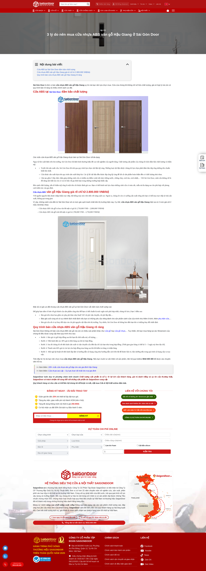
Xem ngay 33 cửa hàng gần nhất (63, 519)
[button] (5, 548)
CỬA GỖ (52, 10)
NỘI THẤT (143, 10)
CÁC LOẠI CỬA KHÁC (106, 10)
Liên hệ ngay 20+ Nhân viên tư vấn (94, 519)
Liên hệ (158, 4)
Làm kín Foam (110, 446)
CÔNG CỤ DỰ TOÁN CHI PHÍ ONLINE (139, 418)
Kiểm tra (147, 452)
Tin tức (142, 4)
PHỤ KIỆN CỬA (126, 10)
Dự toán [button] (202, 166)
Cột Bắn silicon (143, 446)
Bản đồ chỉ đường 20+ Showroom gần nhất (139, 397)
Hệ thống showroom (120, 4)
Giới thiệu (133, 4)
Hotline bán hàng (103, 4)
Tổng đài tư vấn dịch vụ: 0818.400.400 (79, 524)
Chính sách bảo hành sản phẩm (117, 552)
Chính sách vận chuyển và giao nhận (119, 561)
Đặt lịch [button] (202, 158)
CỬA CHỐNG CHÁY (84, 10)
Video (150, 4)
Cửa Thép (66, 10)
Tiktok (145, 556)
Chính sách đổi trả (112, 556)
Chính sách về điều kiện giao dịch (118, 565)
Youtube (146, 552)
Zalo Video (147, 565)
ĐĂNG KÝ (84, 417)
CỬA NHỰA (37, 10)
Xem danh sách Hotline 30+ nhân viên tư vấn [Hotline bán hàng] (138, 404)
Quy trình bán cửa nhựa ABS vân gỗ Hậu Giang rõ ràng (59, 76)
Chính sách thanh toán (114, 547)
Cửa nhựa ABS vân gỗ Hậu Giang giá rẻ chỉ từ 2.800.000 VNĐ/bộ (63, 73)
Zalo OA (146, 561)
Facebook (146, 547)
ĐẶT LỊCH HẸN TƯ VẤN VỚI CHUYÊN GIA (139, 411)
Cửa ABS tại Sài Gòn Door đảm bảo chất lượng (56, 70)
